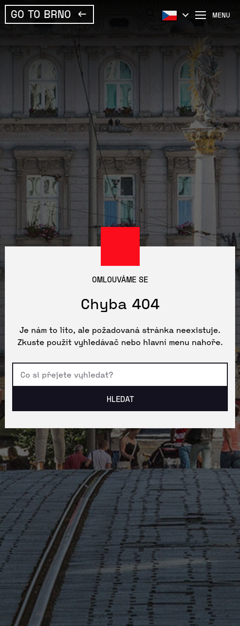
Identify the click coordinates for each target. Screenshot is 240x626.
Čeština (173, 15)
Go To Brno (41, 13)
